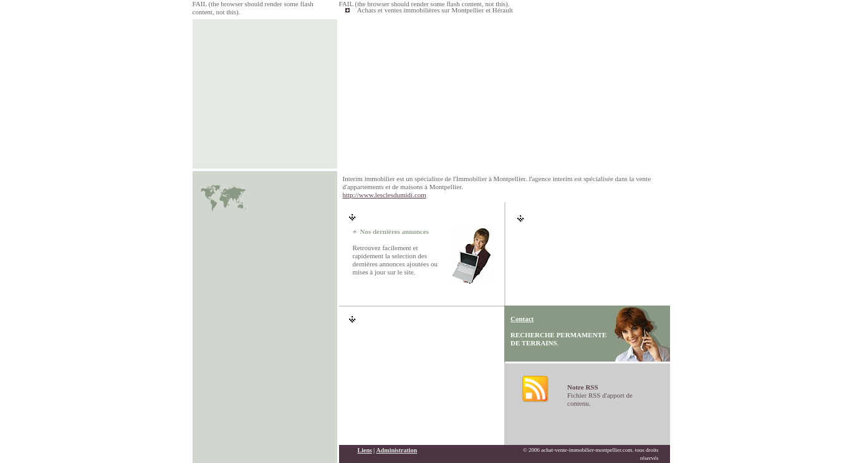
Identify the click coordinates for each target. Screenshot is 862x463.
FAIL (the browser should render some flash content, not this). (424, 3)
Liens (365, 435)
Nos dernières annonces (394, 231)
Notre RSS (582, 387)
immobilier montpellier (240, 453)
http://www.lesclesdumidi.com (384, 195)
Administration (397, 435)
